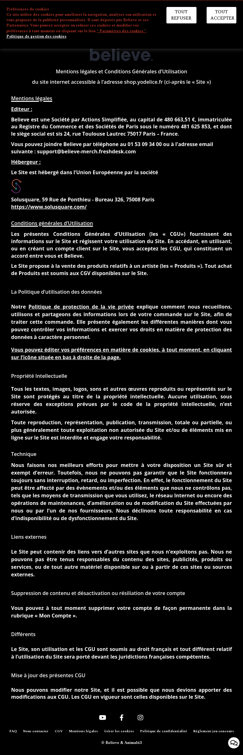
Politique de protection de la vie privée (81, 306)
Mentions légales (83, 731)
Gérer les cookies (119, 731)
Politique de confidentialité (163, 731)
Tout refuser (181, 15)
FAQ (13, 731)
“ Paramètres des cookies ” (121, 31)
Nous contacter (35, 731)
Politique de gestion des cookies (36, 37)
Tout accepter (222, 15)
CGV (59, 731)
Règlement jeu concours (213, 731)
